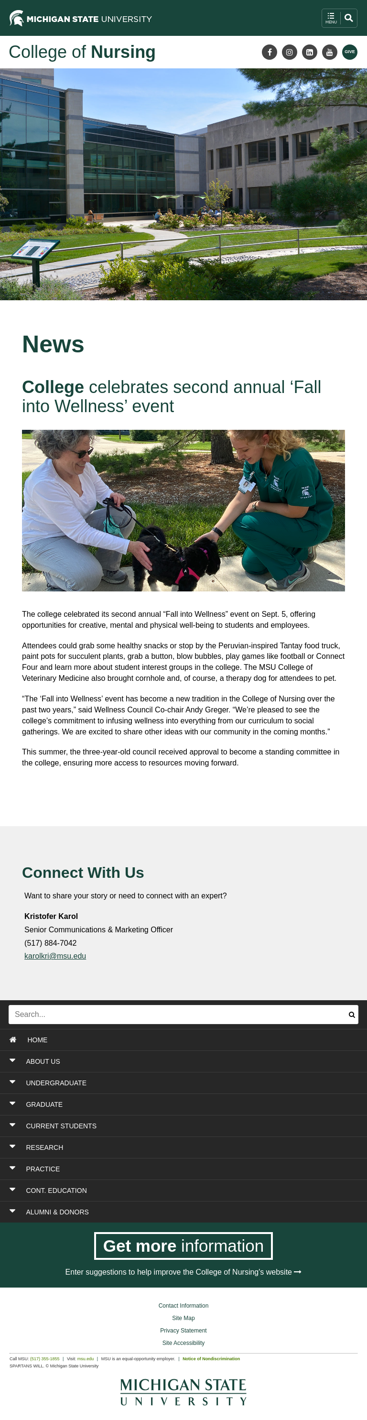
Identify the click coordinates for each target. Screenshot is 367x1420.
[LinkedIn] (309, 52)
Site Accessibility (183, 1343)
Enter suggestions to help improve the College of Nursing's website (183, 1272)
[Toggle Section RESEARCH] (152, 1147)
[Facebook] (269, 52)
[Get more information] (183, 1246)
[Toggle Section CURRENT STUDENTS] (152, 1125)
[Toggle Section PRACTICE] (152, 1169)
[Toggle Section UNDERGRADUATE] (152, 1082)
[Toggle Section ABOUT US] (152, 1061)
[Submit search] (352, 1014)
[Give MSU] (349, 52)
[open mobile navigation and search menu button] (339, 18)
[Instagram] (289, 52)
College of (82, 52)
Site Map (183, 1318)
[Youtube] (329, 52)
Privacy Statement (183, 1330)
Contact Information (184, 1305)
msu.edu (85, 1358)
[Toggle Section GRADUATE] (152, 1104)
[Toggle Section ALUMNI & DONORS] (152, 1212)
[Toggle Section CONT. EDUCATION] (152, 1190)
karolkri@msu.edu (55, 956)
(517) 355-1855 (45, 1358)
